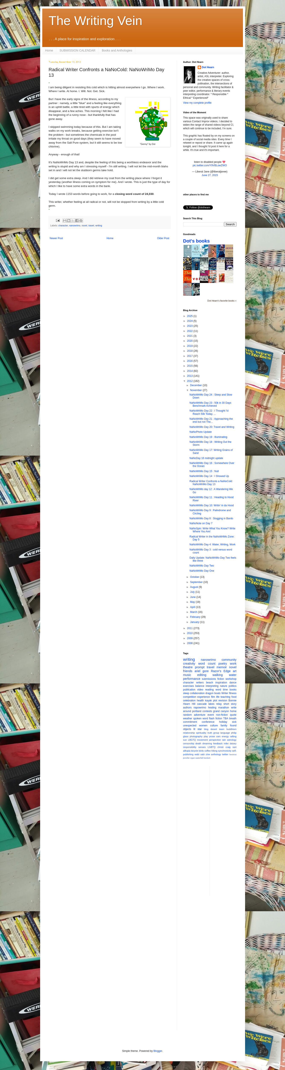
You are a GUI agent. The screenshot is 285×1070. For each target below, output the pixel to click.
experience (203, 696)
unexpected (189, 725)
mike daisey (230, 743)
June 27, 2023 (210, 175)
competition (189, 696)
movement (202, 740)
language (225, 732)
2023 (190, 325)
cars (218, 736)
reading (209, 689)
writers (200, 682)
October (195, 576)
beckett (207, 758)
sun (185, 740)
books (232, 689)
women (203, 725)
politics (233, 685)
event (211, 714)
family (224, 725)
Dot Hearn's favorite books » (222, 300)
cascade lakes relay (209, 703)
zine (208, 754)
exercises (188, 685)
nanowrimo (74, 225)
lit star (197, 729)
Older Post (163, 238)
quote (233, 714)
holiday (223, 721)
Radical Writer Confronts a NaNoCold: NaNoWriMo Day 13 (211, 483)
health (200, 700)
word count (206, 663)
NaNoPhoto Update (200, 431)
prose (212, 736)
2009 (190, 638)
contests (207, 711)
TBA (225, 718)
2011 (190, 628)
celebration (189, 700)
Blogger (157, 1050)
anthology (216, 754)
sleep (186, 693)
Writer (224, 693)
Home (49, 50)
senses (202, 747)
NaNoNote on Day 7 (200, 523)
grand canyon (221, 711)
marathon (223, 707)
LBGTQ (192, 740)
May (193, 601)
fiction (220, 678)
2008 (190, 643)
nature (223, 685)
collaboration (197, 693)
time (225, 689)
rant (234, 747)
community (229, 659)
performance (191, 678)
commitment (190, 721)
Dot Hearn (208, 67)
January (195, 622)
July (192, 591)
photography (196, 736)
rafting (233, 736)
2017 (190, 356)
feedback (218, 743)
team (221, 729)
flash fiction (215, 718)
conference (208, 721)
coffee (208, 750)
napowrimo (200, 707)
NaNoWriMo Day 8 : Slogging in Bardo (211, 518)
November (196, 390)
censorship (188, 743)
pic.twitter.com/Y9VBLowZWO (210, 165)
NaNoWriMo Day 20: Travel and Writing (211, 426)
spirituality (201, 732)
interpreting (212, 685)
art (235, 671)
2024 (190, 320)
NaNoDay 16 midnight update (206, 458)
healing (212, 707)
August (194, 587)
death (198, 743)
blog (206, 729)
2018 (190, 350)
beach (209, 682)
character (63, 225)
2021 (190, 335)
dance (233, 682)
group (216, 732)
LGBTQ (212, 747)
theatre (188, 667)
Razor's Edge (221, 671)
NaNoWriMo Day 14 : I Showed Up (209, 476)
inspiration (221, 682)
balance (199, 685)
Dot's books (196, 241)
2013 (190, 375)
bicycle (194, 750)
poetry (222, 663)
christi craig (224, 747)
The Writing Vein (95, 20)
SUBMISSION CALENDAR (77, 50)
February (195, 616)
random (187, 714)
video (200, 689)
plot (215, 700)
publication (189, 689)
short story (230, 703)
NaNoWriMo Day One (201, 570)
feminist (233, 754)
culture (214, 725)
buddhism (232, 729)
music (187, 675)
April (193, 607)
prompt (200, 667)
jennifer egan (189, 758)
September (196, 582)
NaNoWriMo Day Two (201, 565)
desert (213, 729)
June (193, 597)
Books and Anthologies (117, 50)
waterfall (199, 758)
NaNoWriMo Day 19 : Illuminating (208, 437)
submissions (209, 678)
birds (201, 750)
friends (187, 671)
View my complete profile (197, 102)
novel (84, 225)
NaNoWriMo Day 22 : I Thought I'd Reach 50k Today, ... (208, 412)
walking (217, 675)
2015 (190, 365)
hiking (214, 750)
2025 (190, 316)
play (206, 736)
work (233, 663)
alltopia (186, 750)
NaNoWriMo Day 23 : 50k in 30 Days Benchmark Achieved (210, 404)
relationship (189, 732)
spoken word (200, 718)
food (233, 696)
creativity (189, 663)
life (217, 696)
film (213, 696)
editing (201, 675)
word (218, 689)
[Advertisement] (230, 830)
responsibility (189, 747)
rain (224, 740)
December (196, 385)
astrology (232, 740)
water (232, 675)
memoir (221, 667)
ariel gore (201, 671)
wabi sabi (199, 754)
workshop (230, 678)
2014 (190, 370)
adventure (199, 714)
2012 (190, 381)
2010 (190, 633)
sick (234, 721)
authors (187, 707)
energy (225, 736)
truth (210, 732)
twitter (225, 754)
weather (187, 718)
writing (98, 225)
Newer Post (56, 238)
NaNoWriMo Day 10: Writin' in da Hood (211, 505)
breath (232, 718)
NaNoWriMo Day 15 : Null (204, 471)
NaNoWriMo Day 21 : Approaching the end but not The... (211, 420)
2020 (190, 340)
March (194, 612)
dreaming (207, 743)
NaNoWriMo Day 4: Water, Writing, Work (212, 544)
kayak (208, 700)
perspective (215, 740)
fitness (233, 693)
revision (222, 700)
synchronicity (224, 750)
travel (91, 225)
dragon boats (213, 693)
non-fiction (222, 714)
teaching (225, 696)
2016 (190, 360)
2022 (190, 331)
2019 (190, 345)
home (233, 711)
